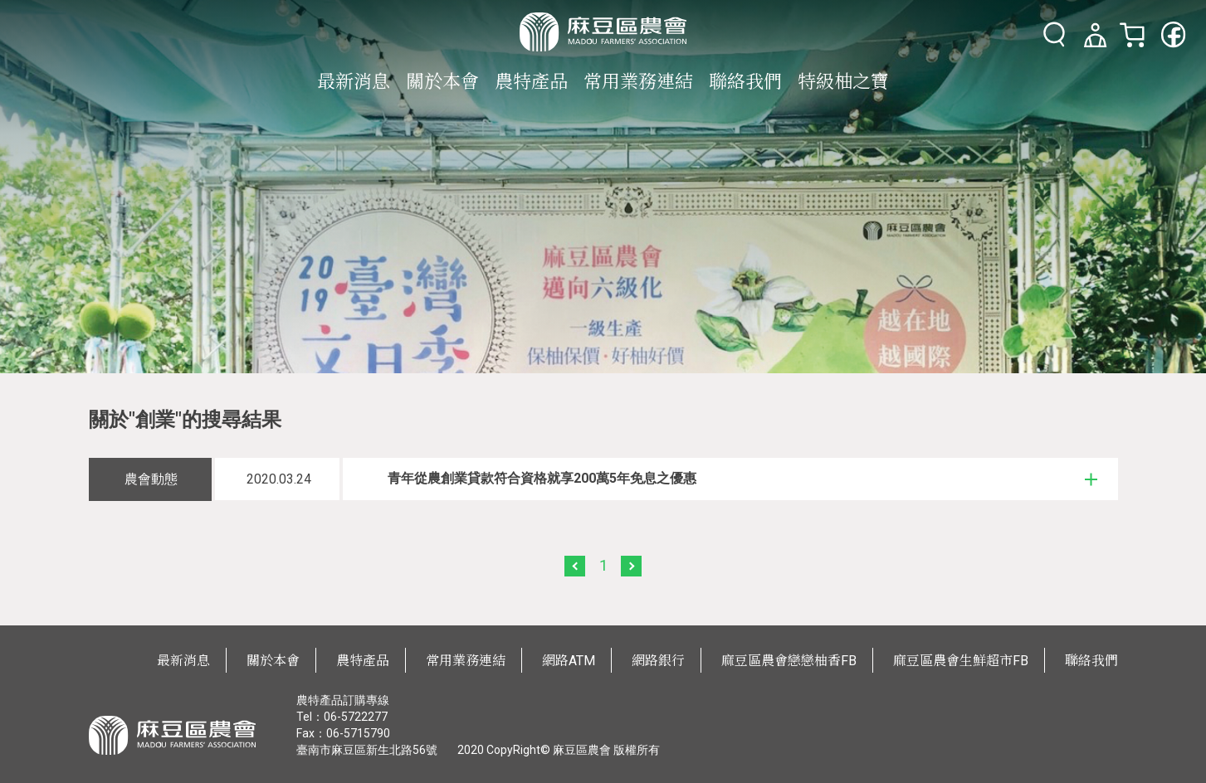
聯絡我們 (745, 81)
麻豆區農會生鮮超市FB (960, 661)
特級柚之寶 (843, 81)
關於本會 (442, 81)
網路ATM (568, 661)
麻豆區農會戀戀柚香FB (789, 661)
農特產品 (531, 81)
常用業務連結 (638, 81)
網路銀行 (658, 661)
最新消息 (353, 81)
